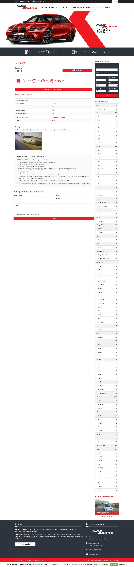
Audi (107, 113)
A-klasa (107, 266)
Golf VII (107, 464)
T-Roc (107, 487)
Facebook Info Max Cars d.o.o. (113, 1)
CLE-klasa (107, 285)
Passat (107, 479)
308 (107, 367)
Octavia (107, 427)
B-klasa (107, 270)
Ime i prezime (18, 195)
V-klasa (107, 315)
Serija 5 (107, 161)
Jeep (107, 236)
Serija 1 (107, 150)
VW (107, 449)
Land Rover (107, 251)
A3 (107, 116)
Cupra (107, 199)
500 (107, 214)
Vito (107, 318)
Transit (107, 221)
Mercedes (107, 262)
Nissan (107, 333)
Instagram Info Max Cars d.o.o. (116, 1)
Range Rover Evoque (107, 255)
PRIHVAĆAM (114, 564)
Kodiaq (107, 423)
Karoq (107, 419)
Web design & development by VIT (98, 560)
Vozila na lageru (107, 445)
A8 (107, 131)
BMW (107, 146)
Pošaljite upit (77, 70)
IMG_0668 (20, 63)
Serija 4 (107, 158)
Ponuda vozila (62, 7)
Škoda (107, 416)
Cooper (107, 330)
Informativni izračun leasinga (53, 89)
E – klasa (107, 288)
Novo (107, 341)
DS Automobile (107, 202)
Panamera (107, 389)
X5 (107, 180)
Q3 (107, 135)
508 (107, 371)
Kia (107, 244)
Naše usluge (91, 7)
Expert (107, 378)
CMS (111, 560)
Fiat (107, 210)
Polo (107, 483)
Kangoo (107, 404)
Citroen (107, 187)
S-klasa (107, 307)
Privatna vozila (107, 393)
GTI (107, 475)
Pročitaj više (25, 544)
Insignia (107, 352)
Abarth (107, 105)
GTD (107, 472)
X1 (107, 173)
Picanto (107, 247)
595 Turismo (107, 109)
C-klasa (107, 273)
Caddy (107, 457)
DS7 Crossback (107, 206)
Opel (107, 345)
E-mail (57, 195)
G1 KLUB (73, 169)
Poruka (16, 202)
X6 (107, 184)
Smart (107, 434)
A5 (107, 124)
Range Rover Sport (107, 259)
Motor (98, 83)
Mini (107, 326)
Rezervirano (107, 412)
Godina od (99, 77)
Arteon (107, 453)
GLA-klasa (107, 296)
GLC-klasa (107, 300)
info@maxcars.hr (94, 554)
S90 (107, 442)
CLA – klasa (107, 281)
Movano (107, 356)
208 (107, 363)
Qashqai (107, 337)
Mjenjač (110, 83)
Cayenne (107, 386)
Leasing (100, 7)
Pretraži (107, 95)
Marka (98, 67)
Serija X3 (107, 169)
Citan (107, 277)
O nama (51, 7)
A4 (107, 120)
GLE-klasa (107, 303)
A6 (107, 128)
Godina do (111, 77)
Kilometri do (112, 88)
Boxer (107, 374)
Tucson (107, 232)
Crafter (107, 460)
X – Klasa (107, 322)
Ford (107, 217)
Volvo (107, 438)
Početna (44, 7)
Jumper (107, 195)
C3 (107, 191)
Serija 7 (107, 165)
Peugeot (107, 359)
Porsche (107, 382)
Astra (107, 348)
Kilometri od (99, 88)
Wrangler (107, 240)
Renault (107, 401)
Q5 (107, 139)
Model (98, 72)
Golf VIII (107, 468)
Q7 (107, 143)
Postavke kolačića (122, 564)
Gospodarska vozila (76, 7)
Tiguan (107, 490)
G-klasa (107, 292)
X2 (107, 176)
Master (107, 408)
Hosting (116, 560)
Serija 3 (107, 154)
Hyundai (107, 229)
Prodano (107, 397)
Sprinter (107, 311)
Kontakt (108, 7)
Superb (107, 430)
